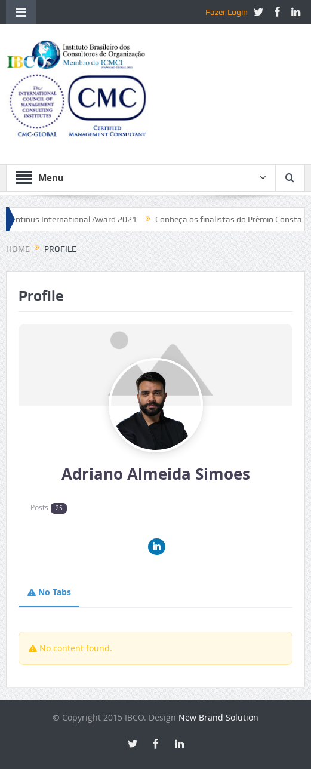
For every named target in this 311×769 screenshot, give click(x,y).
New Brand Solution (218, 717)
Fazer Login (226, 12)
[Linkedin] (156, 547)
